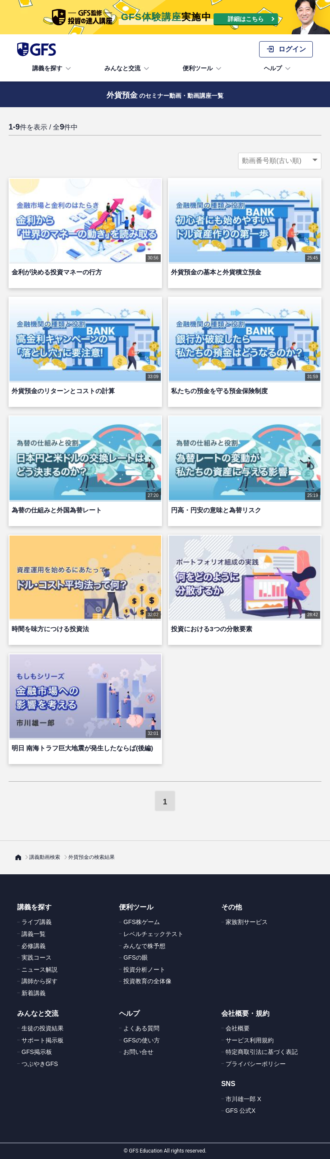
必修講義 (33, 945)
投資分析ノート (144, 969)
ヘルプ (278, 68)
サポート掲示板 (42, 1040)
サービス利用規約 (250, 1040)
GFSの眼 (135, 957)
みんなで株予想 (144, 945)
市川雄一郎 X (243, 1099)
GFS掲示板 (36, 1051)
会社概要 (238, 1028)
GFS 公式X (241, 1110)
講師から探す (39, 981)
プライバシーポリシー (256, 1063)
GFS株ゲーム (141, 921)
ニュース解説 (39, 969)
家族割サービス (247, 921)
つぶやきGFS (39, 1063)
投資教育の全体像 (147, 981)
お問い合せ (138, 1051)
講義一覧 (33, 933)
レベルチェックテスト (153, 933)
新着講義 (33, 993)
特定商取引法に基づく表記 (262, 1051)
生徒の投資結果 (42, 1028)
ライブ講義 (36, 921)
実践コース (36, 957)
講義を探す (52, 68)
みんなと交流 (127, 68)
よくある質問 (141, 1028)
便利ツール (203, 68)
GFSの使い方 (141, 1040)
